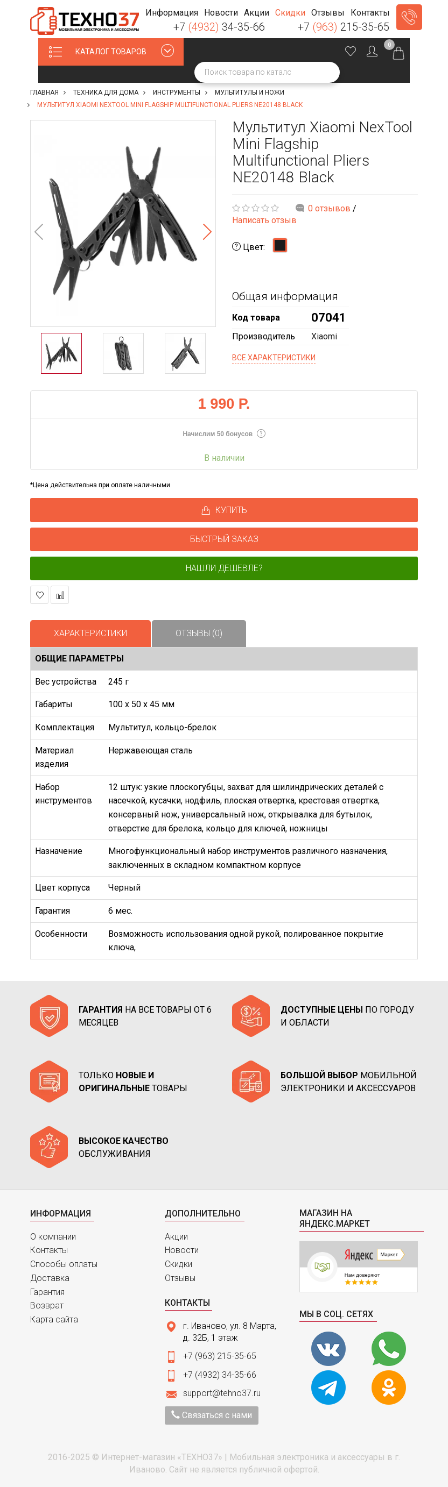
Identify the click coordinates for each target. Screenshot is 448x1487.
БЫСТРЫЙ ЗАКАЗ (224, 539)
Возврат (47, 1305)
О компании (53, 1237)
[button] (171, 13)
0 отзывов (329, 208)
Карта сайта (54, 1319)
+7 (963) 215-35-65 (219, 1356)
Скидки (178, 1264)
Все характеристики (274, 357)
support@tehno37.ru (222, 1393)
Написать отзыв (264, 220)
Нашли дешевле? (224, 568)
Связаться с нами (211, 1415)
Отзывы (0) (199, 633)
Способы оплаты (63, 1264)
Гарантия (47, 1292)
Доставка (49, 1278)
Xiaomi (324, 336)
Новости (182, 1250)
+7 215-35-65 (343, 26)
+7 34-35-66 (219, 26)
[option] (123, 223)
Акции (176, 1237)
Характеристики (90, 633)
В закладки (39, 595)
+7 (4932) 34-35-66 (219, 1375)
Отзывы (180, 1278)
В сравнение (60, 595)
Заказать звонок (409, 17)
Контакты (49, 1250)
